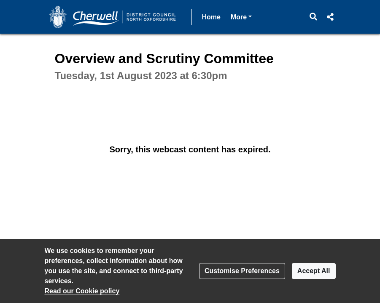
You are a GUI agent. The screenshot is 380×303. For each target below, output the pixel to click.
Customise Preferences (242, 270)
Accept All (313, 270)
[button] (313, 16)
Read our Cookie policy (82, 291)
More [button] (241, 16)
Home (211, 17)
